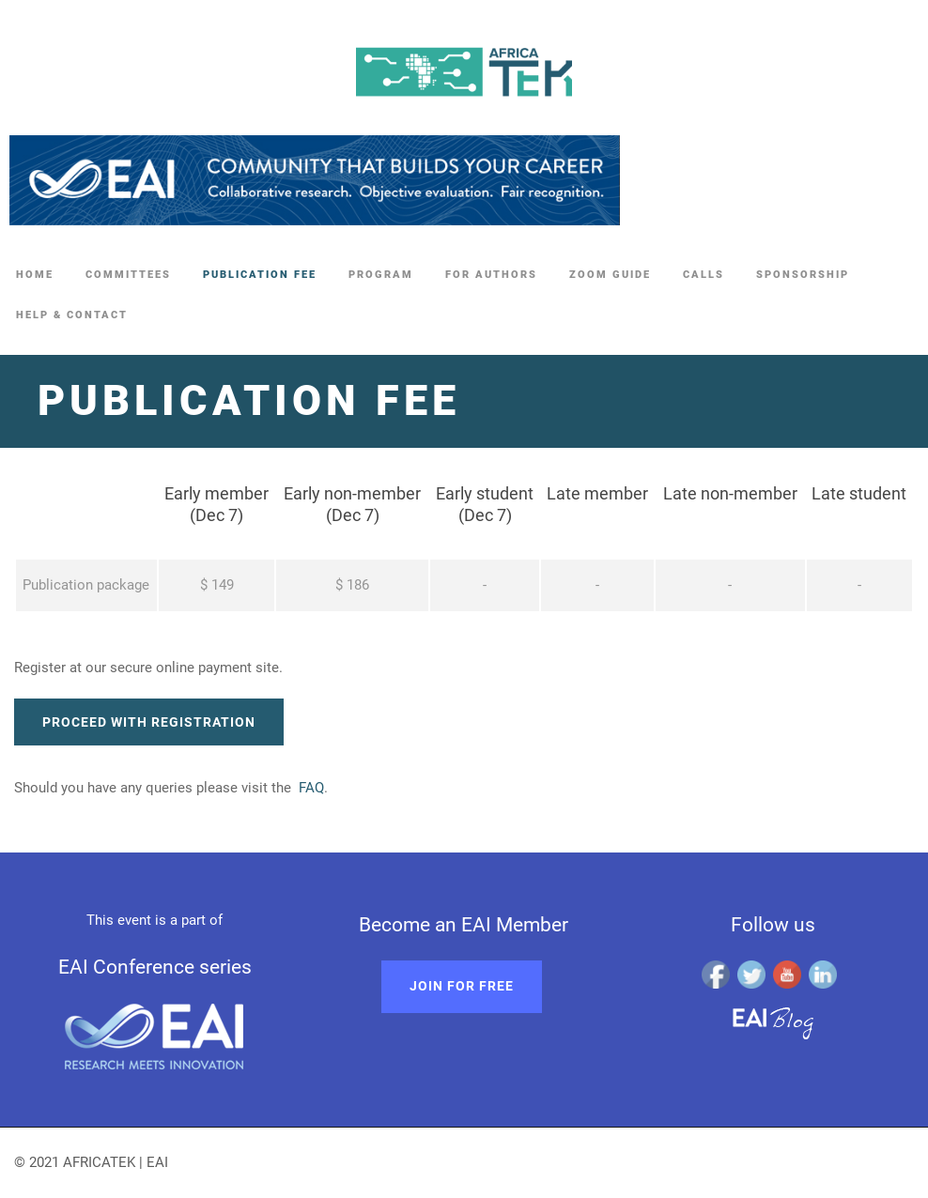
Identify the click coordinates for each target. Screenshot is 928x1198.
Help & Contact (72, 315)
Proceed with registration (148, 722)
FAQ (311, 787)
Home (35, 275)
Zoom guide (610, 275)
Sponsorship (802, 275)
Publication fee (260, 275)
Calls (703, 275)
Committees (128, 275)
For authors (491, 275)
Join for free (462, 985)
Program (380, 275)
